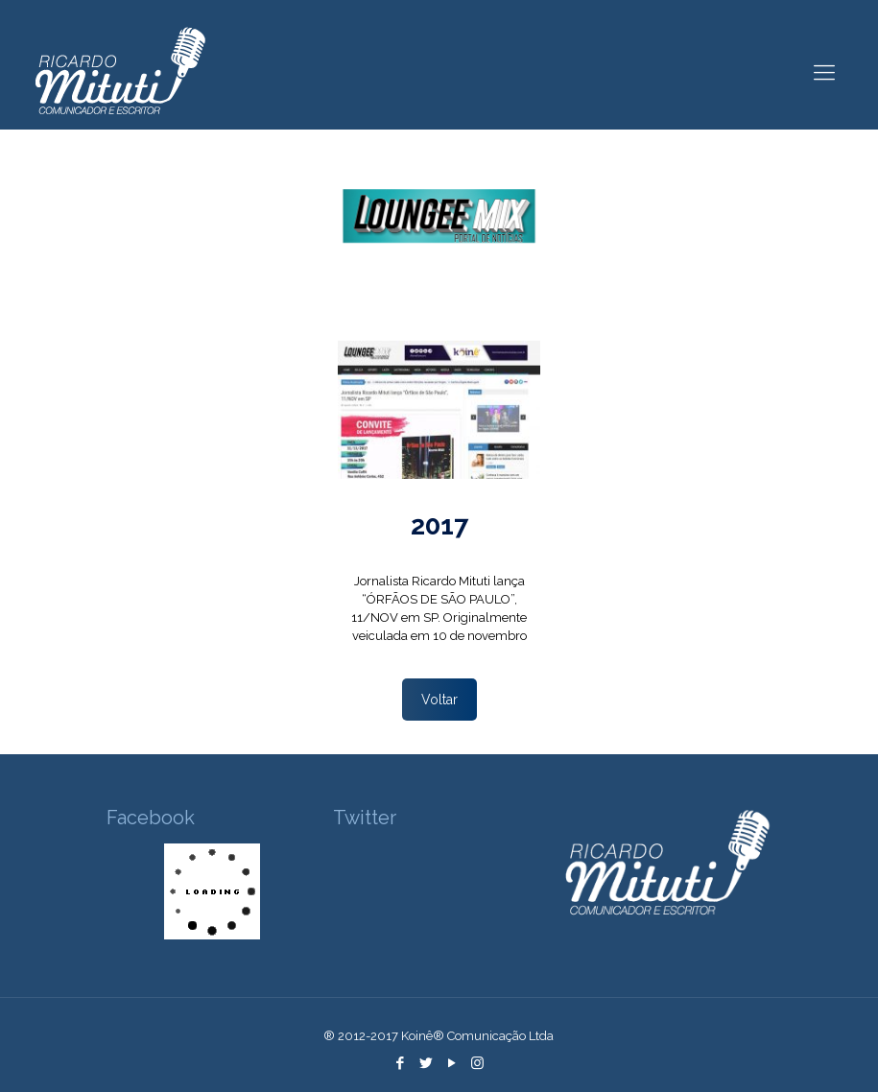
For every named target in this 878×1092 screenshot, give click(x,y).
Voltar (439, 699)
